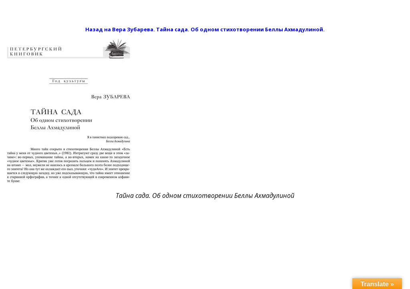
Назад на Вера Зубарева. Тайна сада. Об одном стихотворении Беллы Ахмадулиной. (205, 29)
